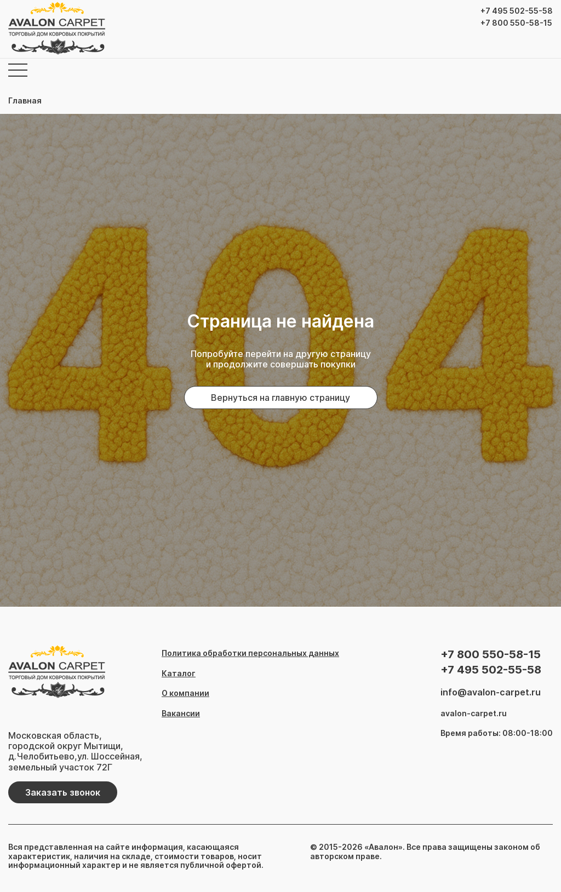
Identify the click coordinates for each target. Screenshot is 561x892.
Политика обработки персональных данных (250, 653)
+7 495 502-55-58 (516, 11)
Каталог (179, 673)
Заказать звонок (62, 792)
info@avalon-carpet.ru (490, 692)
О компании (185, 693)
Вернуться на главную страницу (280, 397)
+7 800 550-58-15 (516, 23)
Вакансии (181, 713)
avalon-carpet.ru (473, 713)
